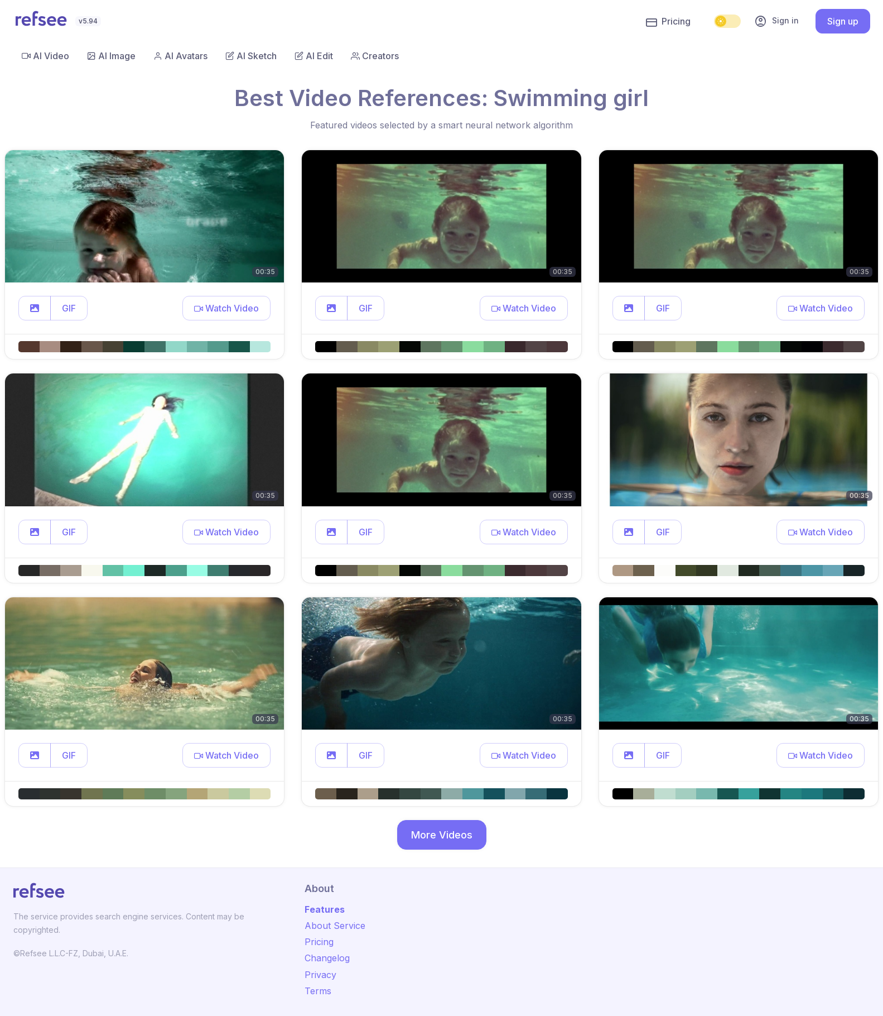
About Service (335, 925)
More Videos (441, 835)
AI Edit (314, 55)
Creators (375, 55)
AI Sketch (251, 55)
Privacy (320, 974)
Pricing (668, 22)
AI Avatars (180, 55)
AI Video (45, 55)
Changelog (327, 958)
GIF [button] (69, 308)
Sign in (776, 21)
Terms (318, 990)
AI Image (111, 55)
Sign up (842, 21)
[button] (34, 308)
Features (325, 909)
